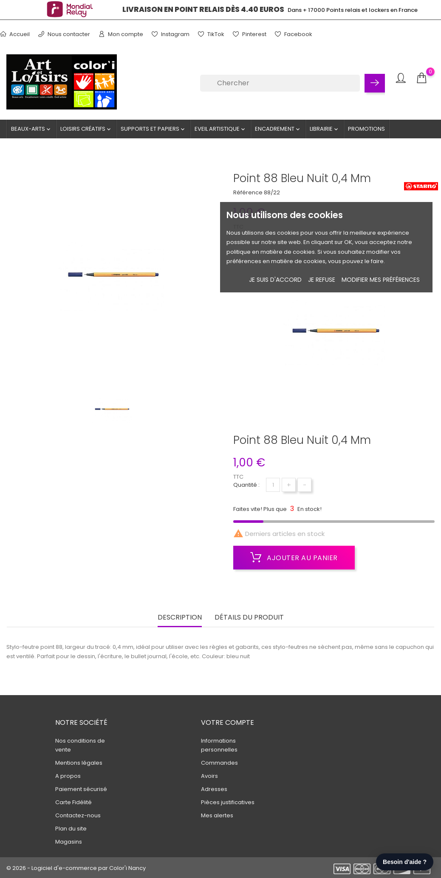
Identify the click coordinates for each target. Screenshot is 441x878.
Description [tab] (180, 617)
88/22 (272, 192)
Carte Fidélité (73, 802)
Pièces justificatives (227, 802)
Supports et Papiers (153, 129)
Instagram (170, 34)
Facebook (293, 34)
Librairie (324, 129)
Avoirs (209, 776)
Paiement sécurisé (81, 789)
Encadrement (278, 129)
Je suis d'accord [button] (275, 279)
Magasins (68, 842)
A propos (68, 776)
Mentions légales (78, 763)
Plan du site (71, 829)
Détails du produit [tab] (249, 617)
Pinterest (249, 34)
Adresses (214, 789)
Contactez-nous (78, 815)
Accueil (15, 34)
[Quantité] (273, 485)
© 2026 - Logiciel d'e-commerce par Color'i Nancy (76, 868)
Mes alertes (217, 815)
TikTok (211, 34)
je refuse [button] (321, 279)
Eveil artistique (220, 129)
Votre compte (227, 722)
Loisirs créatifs (86, 129)
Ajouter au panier (294, 557)
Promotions (366, 129)
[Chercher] (280, 83)
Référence (248, 192)
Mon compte (121, 34)
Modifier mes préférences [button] (381, 279)
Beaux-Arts (31, 129)
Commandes (219, 763)
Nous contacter (64, 34)
